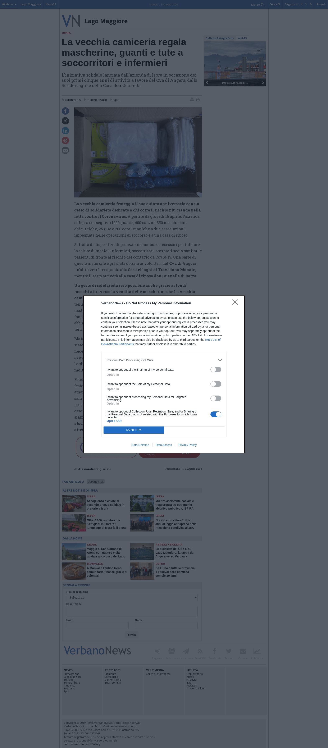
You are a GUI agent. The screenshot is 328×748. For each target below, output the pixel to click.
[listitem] (164, 360)
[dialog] (164, 374)
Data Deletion (140, 445)
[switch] (215, 369)
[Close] (236, 303)
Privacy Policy (187, 445)
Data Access (164, 445)
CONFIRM (134, 430)
